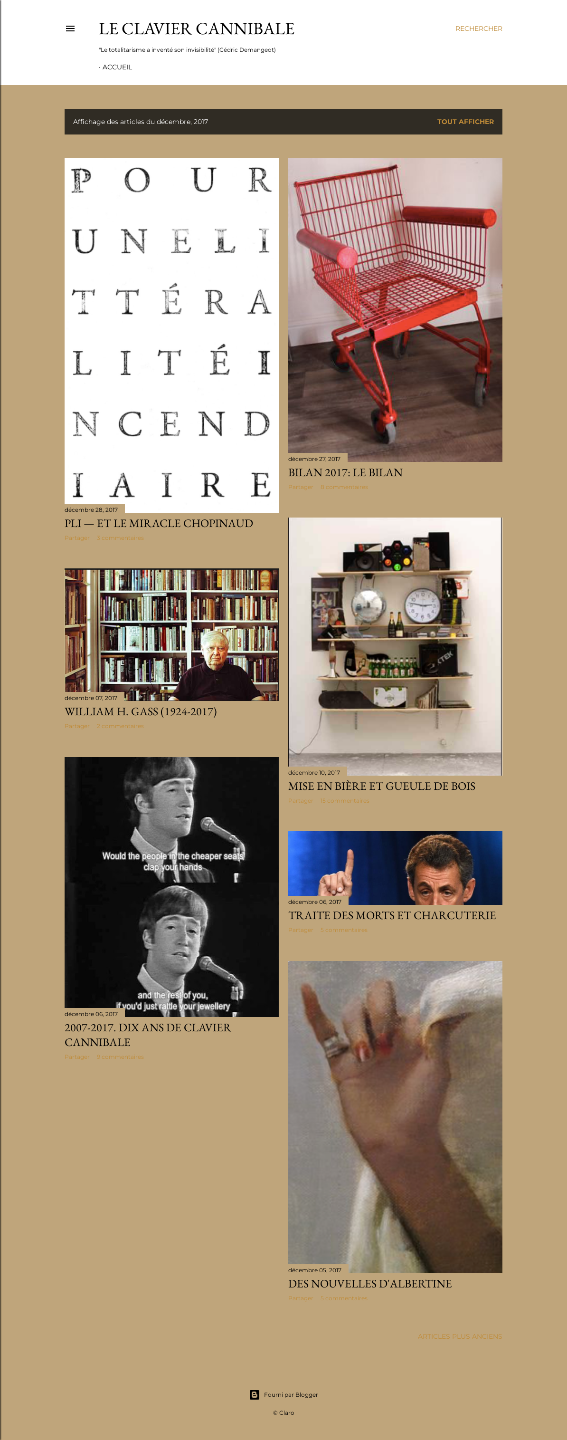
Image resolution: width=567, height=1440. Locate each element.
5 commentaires (344, 929)
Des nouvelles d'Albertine (370, 1283)
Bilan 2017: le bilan (345, 472)
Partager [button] (77, 537)
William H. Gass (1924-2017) (141, 711)
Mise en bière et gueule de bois (381, 785)
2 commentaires (120, 726)
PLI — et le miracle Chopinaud (159, 523)
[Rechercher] (478, 28)
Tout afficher (465, 121)
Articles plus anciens (460, 1336)
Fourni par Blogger (283, 1395)
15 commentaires (345, 800)
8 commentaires (344, 486)
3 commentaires (120, 537)
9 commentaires (120, 1056)
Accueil (117, 67)
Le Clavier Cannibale (196, 28)
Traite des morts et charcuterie (392, 915)
